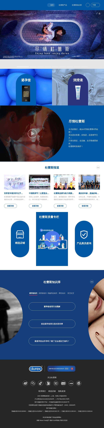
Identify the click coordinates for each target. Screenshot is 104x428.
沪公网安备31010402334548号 (44, 399)
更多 (98, 167)
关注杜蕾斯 (52, 377)
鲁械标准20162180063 (19, 411)
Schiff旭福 (56, 420)
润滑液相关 (43, 293)
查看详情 (10, 206)
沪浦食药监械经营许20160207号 (59, 402)
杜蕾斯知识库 (77, 5)
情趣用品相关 (52, 293)
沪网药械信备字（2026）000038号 (64, 405)
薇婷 (51, 420)
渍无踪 (65, 420)
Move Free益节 (44, 420)
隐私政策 (62, 391)
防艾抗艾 (71, 293)
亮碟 (61, 420)
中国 (95, 5)
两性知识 (62, 293)
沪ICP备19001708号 (62, 399)
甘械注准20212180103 (68, 411)
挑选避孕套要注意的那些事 (52, 324)
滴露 (38, 420)
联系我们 (42, 391)
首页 (52, 5)
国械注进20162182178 (52, 411)
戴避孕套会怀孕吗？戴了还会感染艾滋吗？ (52, 341)
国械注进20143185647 (35, 411)
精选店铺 (52, 391)
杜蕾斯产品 (63, 5)
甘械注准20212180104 (85, 411)
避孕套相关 (33, 293)
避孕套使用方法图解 (52, 307)
